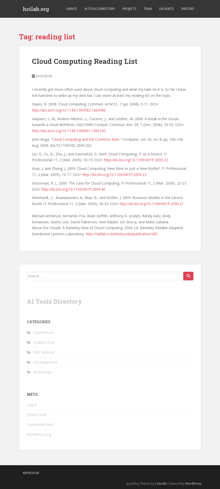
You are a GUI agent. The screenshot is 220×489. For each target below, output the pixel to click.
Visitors (187, 9)
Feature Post (44, 342)
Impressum (31, 473)
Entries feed (36, 414)
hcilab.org (36, 9)
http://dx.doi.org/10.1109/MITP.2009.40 (73, 189)
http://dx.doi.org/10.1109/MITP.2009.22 (136, 159)
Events (72, 9)
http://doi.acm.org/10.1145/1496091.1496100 (69, 130)
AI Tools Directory (100, 9)
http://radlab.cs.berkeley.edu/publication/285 (122, 233)
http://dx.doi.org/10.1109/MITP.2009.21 (152, 203)
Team (148, 9)
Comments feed (40, 424)
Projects (129, 9)
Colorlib (161, 483)
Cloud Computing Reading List (84, 61)
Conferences (43, 332)
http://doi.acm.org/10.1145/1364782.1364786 (69, 110)
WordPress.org (39, 434)
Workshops (42, 372)
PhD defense (44, 352)
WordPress (193, 483)
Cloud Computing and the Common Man (85, 139)
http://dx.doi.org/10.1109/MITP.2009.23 (114, 174)
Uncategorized (45, 362)
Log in (32, 404)
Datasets (166, 9)
